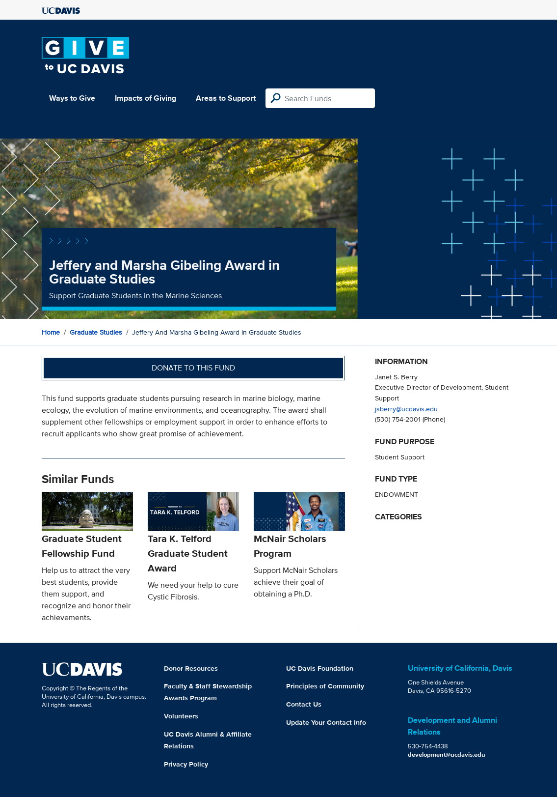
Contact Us (303, 704)
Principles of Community (325, 686)
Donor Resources (191, 668)
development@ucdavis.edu (446, 754)
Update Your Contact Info (326, 722)
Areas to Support (226, 98)
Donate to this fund (193, 367)
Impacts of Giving (145, 98)
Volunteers (181, 716)
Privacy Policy (186, 764)
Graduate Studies (96, 332)
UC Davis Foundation (319, 668)
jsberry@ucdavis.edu (406, 408)
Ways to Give (72, 98)
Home (51, 332)
